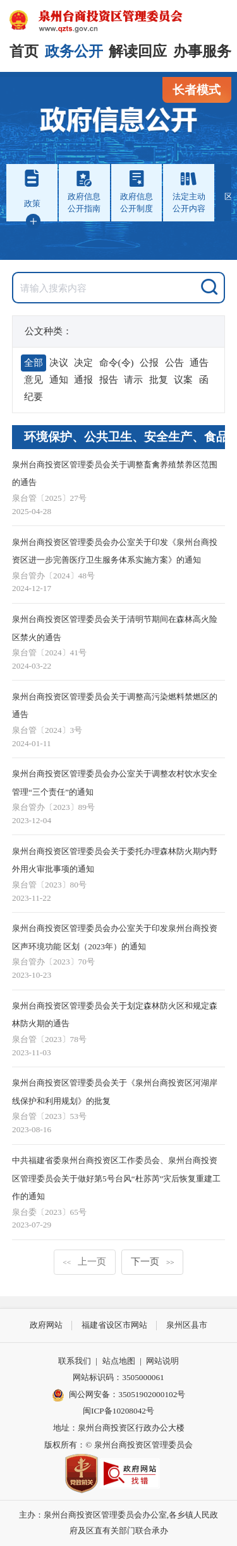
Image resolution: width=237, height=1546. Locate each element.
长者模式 (197, 90)
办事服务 (202, 51)
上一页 (84, 1261)
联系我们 (74, 1361)
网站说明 (162, 1361)
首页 (24, 51)
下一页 (152, 1261)
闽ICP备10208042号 (118, 1410)
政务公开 (74, 51)
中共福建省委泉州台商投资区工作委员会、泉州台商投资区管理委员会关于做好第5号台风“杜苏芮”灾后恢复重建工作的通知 (116, 1178)
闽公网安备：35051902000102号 (119, 1395)
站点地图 (118, 1361)
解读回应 (138, 51)
